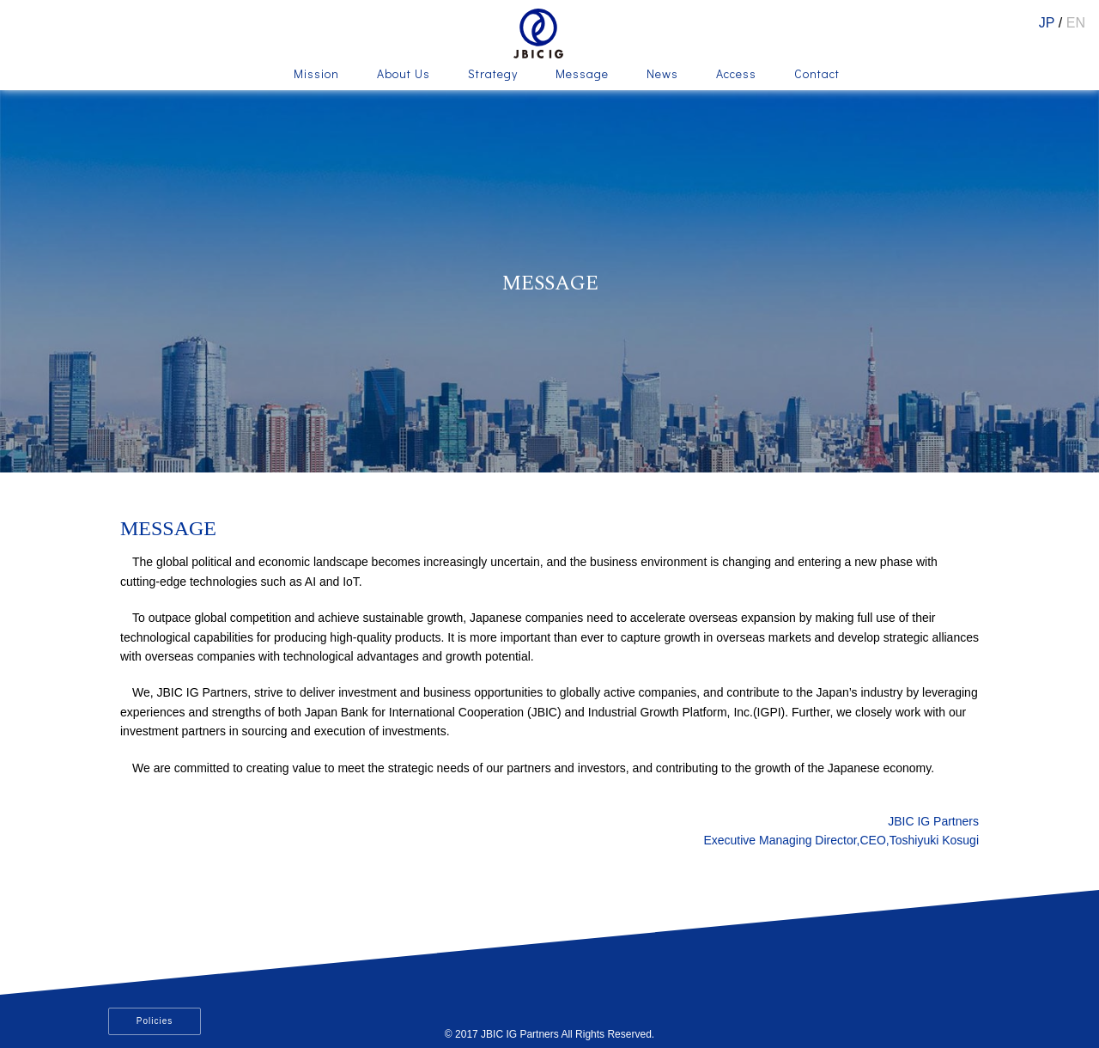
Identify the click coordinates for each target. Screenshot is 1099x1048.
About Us (403, 75)
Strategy (493, 75)
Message (582, 75)
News (662, 75)
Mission (316, 75)
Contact (817, 75)
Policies (155, 1021)
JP (1047, 22)
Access (736, 75)
